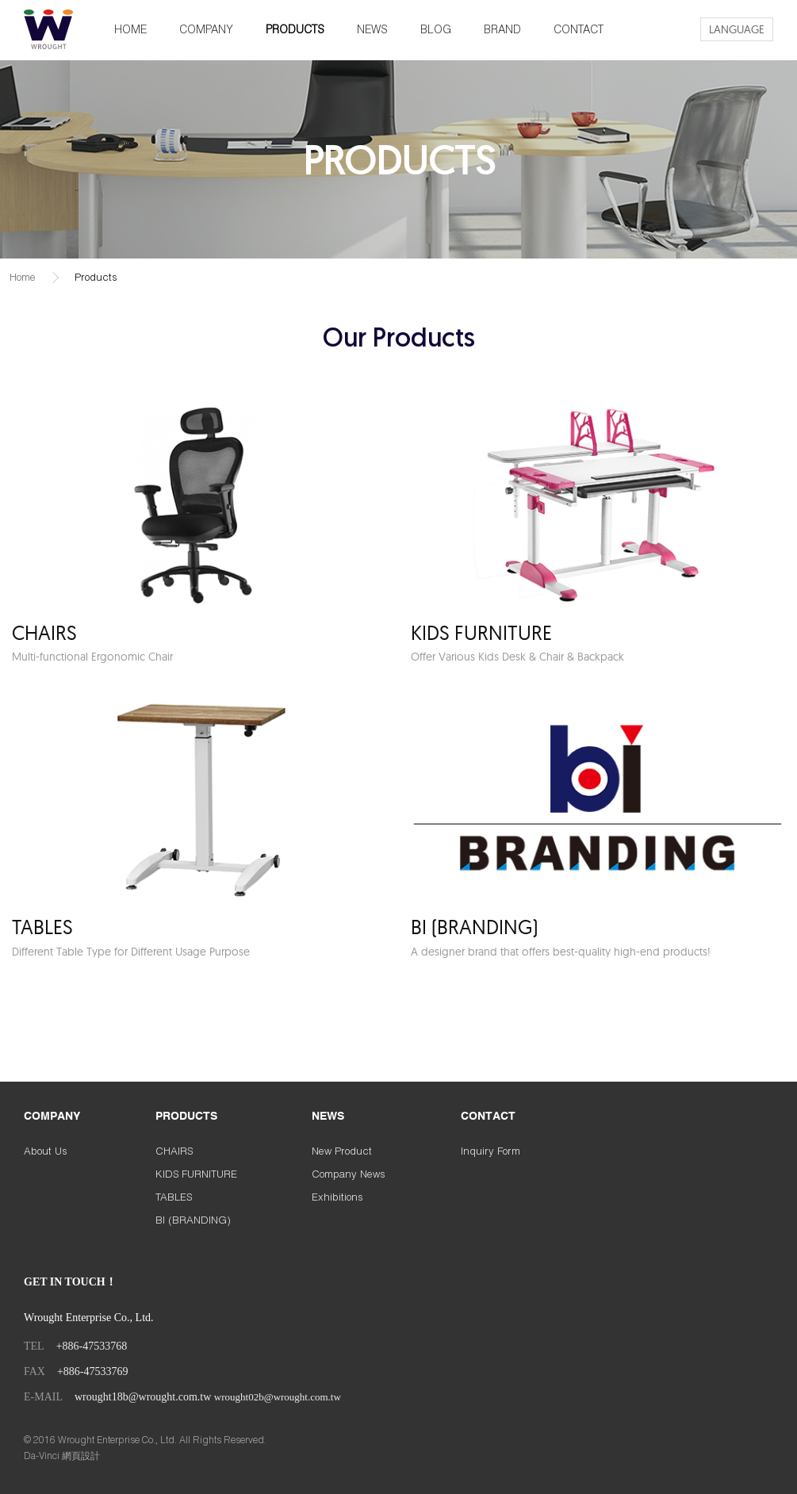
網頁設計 (81, 1455)
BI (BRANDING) (193, 1219)
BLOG (435, 29)
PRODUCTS (295, 29)
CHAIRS (174, 1150)
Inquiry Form (490, 1150)
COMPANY (206, 29)
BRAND (502, 29)
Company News (348, 1173)
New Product (342, 1150)
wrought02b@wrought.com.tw (277, 1397)
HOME (130, 29)
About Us (45, 1150)
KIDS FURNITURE (196, 1173)
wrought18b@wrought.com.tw (143, 1397)
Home (23, 276)
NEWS (372, 29)
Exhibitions (337, 1196)
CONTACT (578, 29)
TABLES (173, 1196)
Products (96, 276)
